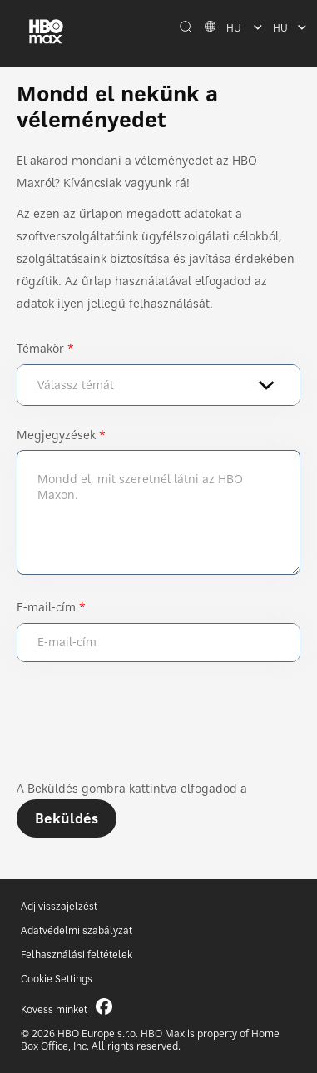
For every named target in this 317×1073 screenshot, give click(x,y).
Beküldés (66, 818)
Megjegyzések (56, 435)
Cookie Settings (56, 979)
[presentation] (143, 727)
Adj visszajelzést (59, 906)
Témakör (40, 348)
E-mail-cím (46, 607)
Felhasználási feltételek (76, 954)
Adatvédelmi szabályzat (76, 930)
